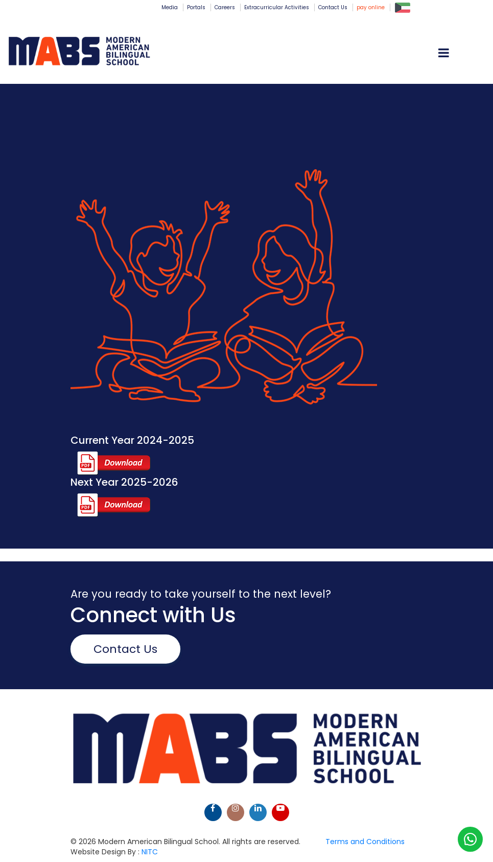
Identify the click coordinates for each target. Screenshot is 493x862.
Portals (196, 7)
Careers (225, 7)
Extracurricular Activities (276, 7)
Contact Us (332, 7)
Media (169, 7)
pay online (371, 7)
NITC (150, 852)
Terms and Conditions (365, 841)
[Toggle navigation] (471, 52)
